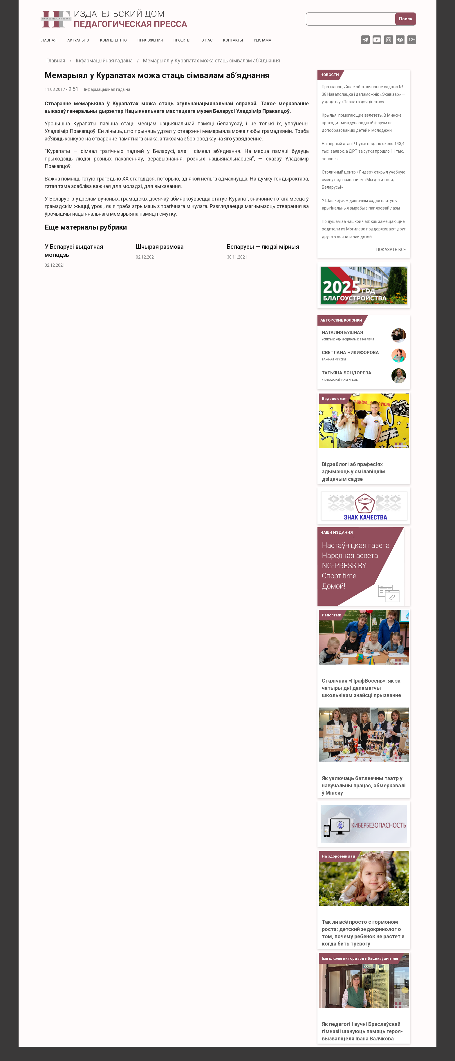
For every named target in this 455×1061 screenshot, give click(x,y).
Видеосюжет (334, 398)
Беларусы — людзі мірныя (263, 246)
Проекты (191, 40)
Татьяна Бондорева (346, 375)
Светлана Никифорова (350, 355)
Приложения (157, 40)
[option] (85, 254)
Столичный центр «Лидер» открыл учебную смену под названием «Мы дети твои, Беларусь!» (363, 180)
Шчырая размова (160, 246)
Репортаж (331, 615)
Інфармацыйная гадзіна (107, 89)
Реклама (277, 40)
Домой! (333, 586)
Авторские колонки (341, 320)
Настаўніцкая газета (356, 545)
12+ (412, 39)
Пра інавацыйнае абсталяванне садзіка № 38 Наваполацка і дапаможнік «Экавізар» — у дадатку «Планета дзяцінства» (363, 94)
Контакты (246, 40)
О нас (218, 40)
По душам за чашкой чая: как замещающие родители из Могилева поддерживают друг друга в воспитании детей (364, 229)
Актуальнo (80, 40)
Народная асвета (350, 555)
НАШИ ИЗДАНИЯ (336, 532)
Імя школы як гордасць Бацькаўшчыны (360, 958)
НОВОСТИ (329, 75)
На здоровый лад (338, 856)
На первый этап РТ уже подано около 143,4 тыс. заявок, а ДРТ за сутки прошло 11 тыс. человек (363, 151)
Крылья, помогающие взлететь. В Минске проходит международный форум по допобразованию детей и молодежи (362, 123)
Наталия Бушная (348, 335)
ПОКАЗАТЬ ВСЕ (391, 249)
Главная (49, 40)
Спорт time (339, 576)
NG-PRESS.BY (344, 566)
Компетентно (118, 40)
